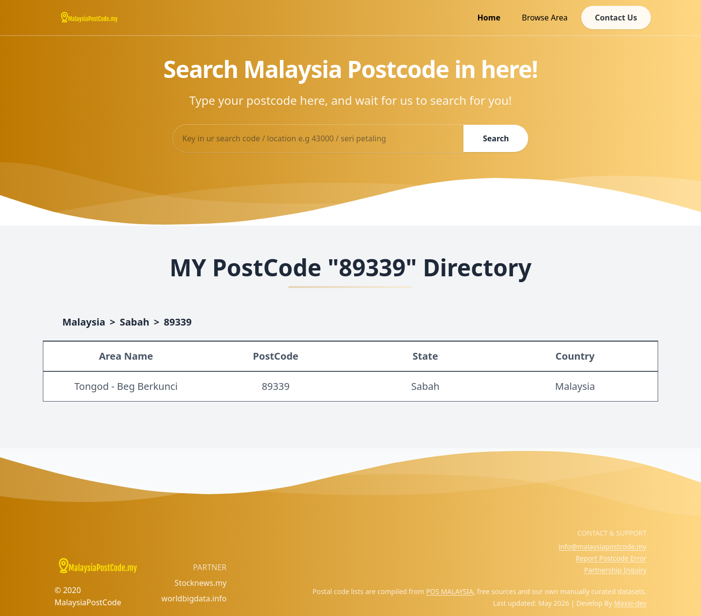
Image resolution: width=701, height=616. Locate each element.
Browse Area (544, 17)
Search (496, 138)
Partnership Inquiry (615, 570)
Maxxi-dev (630, 603)
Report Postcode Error (610, 558)
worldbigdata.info (194, 598)
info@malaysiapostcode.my (602, 546)
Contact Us (615, 17)
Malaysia (83, 321)
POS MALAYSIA (449, 591)
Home (488, 17)
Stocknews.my (201, 583)
